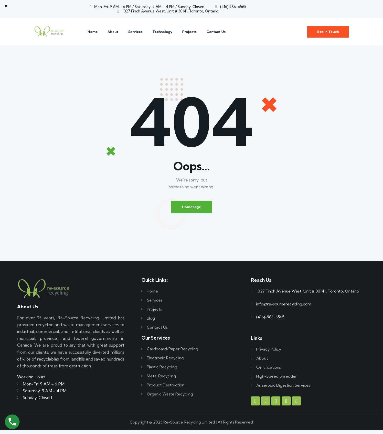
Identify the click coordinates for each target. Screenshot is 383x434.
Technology (162, 32)
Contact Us (216, 32)
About (112, 32)
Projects (189, 32)
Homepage (191, 207)
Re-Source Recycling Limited (189, 425)
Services (135, 32)
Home (92, 32)
